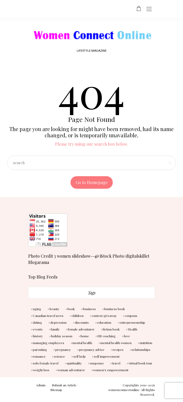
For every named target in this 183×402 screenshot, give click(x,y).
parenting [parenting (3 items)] (40, 349)
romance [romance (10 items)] (39, 356)
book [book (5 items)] (71, 309)
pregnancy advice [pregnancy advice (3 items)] (91, 349)
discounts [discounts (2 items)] (82, 322)
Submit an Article (64, 385)
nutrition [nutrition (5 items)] (146, 343)
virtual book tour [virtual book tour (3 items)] (140, 363)
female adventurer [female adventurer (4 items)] (81, 329)
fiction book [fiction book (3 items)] (111, 329)
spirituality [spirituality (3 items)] (74, 363)
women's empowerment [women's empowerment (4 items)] (110, 370)
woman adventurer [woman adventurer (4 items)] (71, 370)
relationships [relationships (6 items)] (141, 349)
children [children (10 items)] (78, 316)
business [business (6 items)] (89, 309)
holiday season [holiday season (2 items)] (61, 336)
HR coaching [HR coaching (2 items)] (106, 336)
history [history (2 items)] (38, 336)
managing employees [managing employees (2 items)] (48, 343)
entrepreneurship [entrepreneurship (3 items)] (132, 322)
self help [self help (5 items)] (79, 356)
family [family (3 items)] (55, 329)
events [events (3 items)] (38, 329)
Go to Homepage (92, 182)
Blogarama (38, 262)
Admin (40, 385)
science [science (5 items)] (59, 356)
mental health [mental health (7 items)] (82, 343)
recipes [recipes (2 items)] (118, 349)
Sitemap (56, 390)
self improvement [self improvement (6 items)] (107, 356)
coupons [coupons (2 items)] (131, 316)
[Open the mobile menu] (149, 9)
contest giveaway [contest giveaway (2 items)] (104, 316)
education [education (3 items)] (104, 322)
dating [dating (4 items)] (37, 322)
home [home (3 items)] (85, 336)
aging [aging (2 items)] (37, 309)
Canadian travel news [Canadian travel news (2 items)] (48, 316)
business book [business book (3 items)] (114, 309)
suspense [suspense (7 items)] (97, 363)
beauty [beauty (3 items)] (54, 309)
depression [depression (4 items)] (58, 322)
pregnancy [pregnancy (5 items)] (63, 349)
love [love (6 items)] (127, 336)
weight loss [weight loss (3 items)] (41, 370)
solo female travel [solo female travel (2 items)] (45, 363)
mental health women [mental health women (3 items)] (116, 343)
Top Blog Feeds (42, 277)
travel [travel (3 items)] (116, 363)
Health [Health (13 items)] (132, 329)
